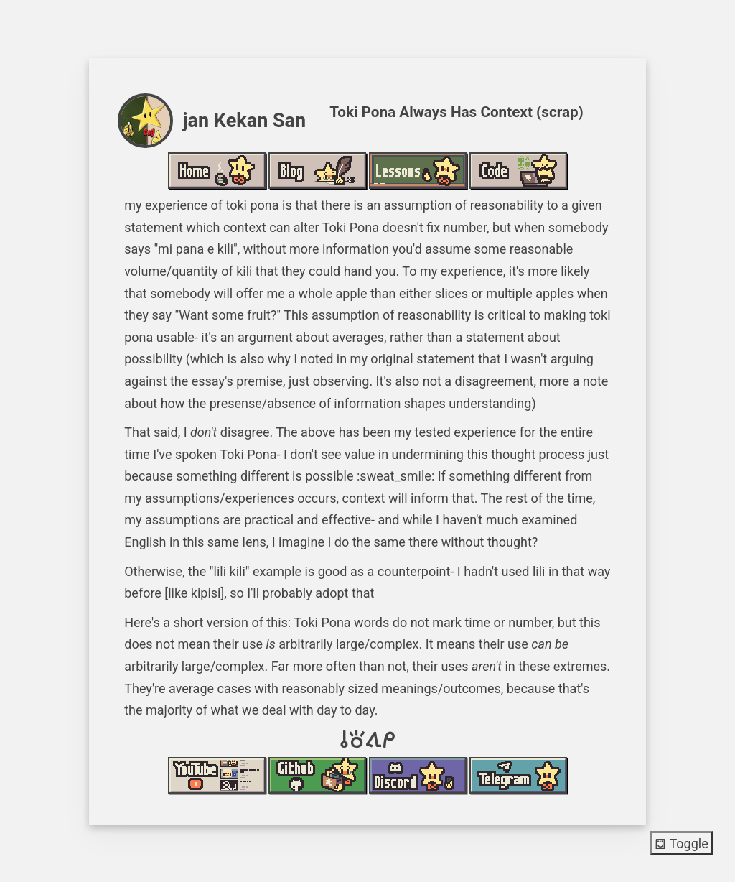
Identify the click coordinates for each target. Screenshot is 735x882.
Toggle (681, 843)
